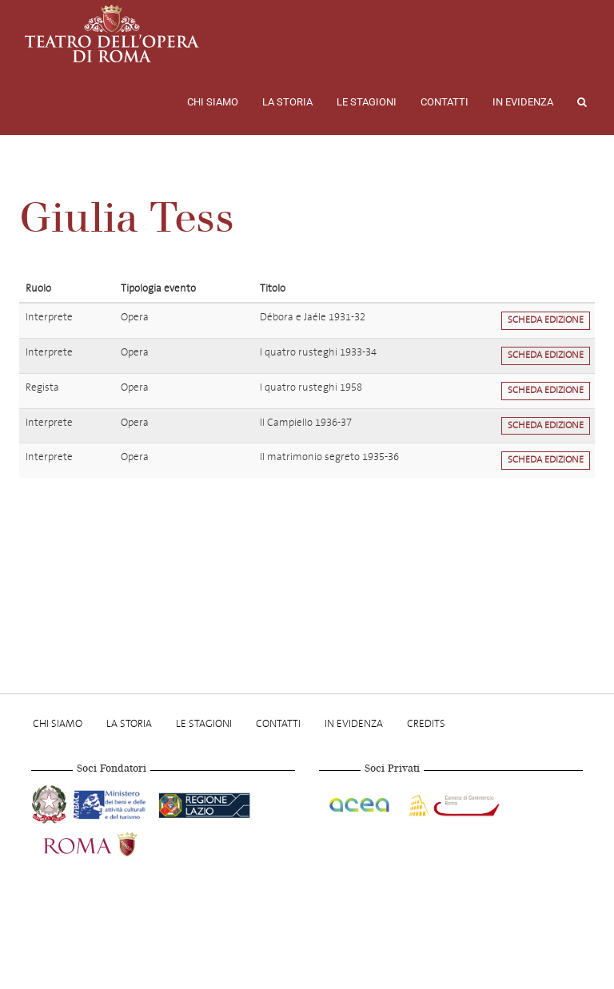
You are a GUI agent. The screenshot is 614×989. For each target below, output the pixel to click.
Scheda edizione (546, 320)
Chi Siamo (212, 102)
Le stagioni (367, 102)
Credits (426, 723)
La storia (287, 102)
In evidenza (522, 102)
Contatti (444, 102)
